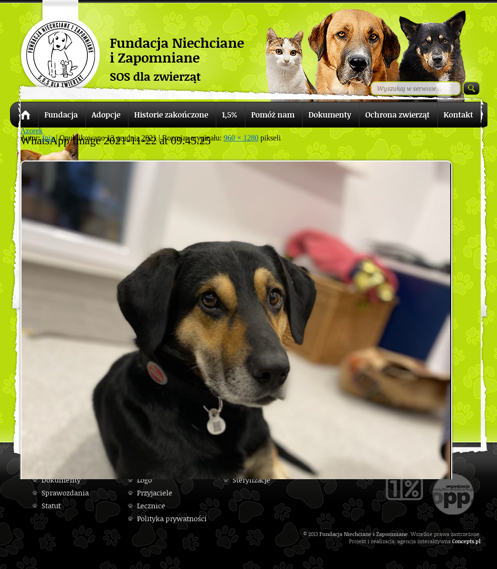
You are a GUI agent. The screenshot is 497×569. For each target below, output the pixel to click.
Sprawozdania (65, 493)
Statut (51, 506)
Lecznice (151, 506)
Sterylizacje (251, 480)
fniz (48, 138)
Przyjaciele (154, 493)
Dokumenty (61, 480)
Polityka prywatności (172, 519)
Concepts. (464, 541)
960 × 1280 (240, 138)
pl (478, 541)
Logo (144, 480)
